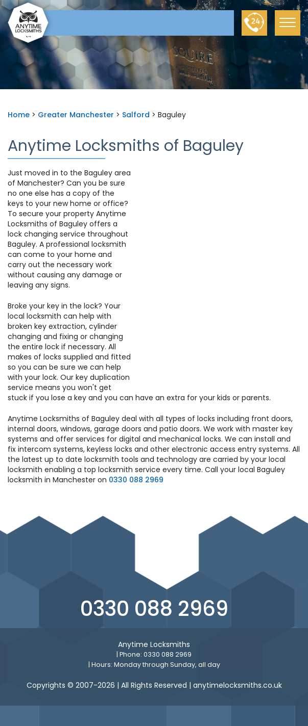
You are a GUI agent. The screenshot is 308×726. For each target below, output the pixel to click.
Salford (136, 115)
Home (19, 115)
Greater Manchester (76, 115)
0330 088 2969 (136, 480)
